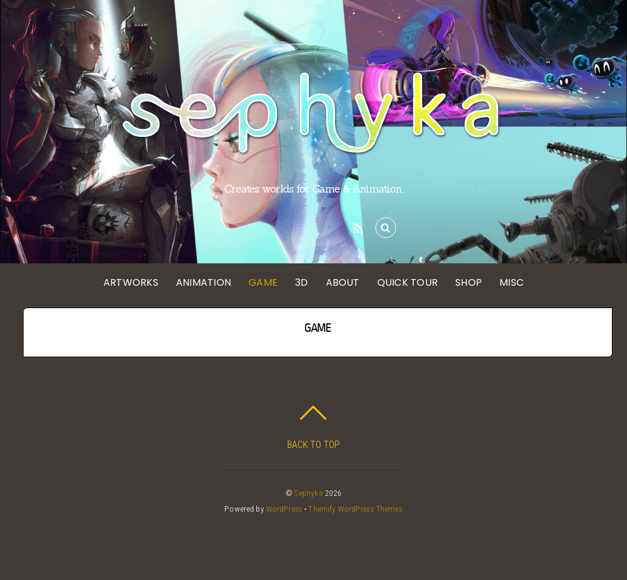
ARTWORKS (130, 282)
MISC (511, 282)
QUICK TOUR (407, 282)
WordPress (284, 508)
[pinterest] (290, 227)
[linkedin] (313, 227)
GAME (263, 282)
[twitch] (335, 227)
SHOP (468, 282)
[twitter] (245, 227)
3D (301, 282)
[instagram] (268, 227)
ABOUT (343, 282)
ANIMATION (203, 282)
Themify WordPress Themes (355, 508)
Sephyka (308, 493)
